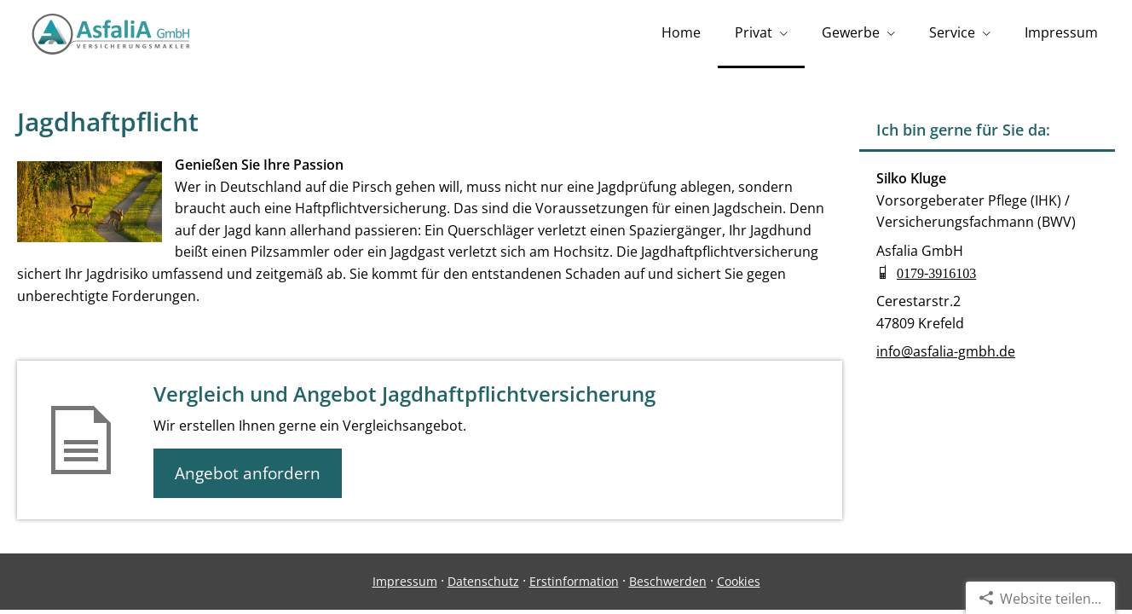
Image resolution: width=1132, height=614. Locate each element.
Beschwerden (668, 581)
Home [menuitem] (681, 32)
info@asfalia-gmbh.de (945, 351)
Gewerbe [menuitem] (851, 32)
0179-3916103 (936, 272)
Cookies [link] (738, 581)
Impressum (405, 581)
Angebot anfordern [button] (248, 473)
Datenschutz (483, 581)
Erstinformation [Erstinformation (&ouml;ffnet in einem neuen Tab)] (574, 581)
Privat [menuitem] (753, 32)
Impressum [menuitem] (1061, 32)
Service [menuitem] (952, 32)
